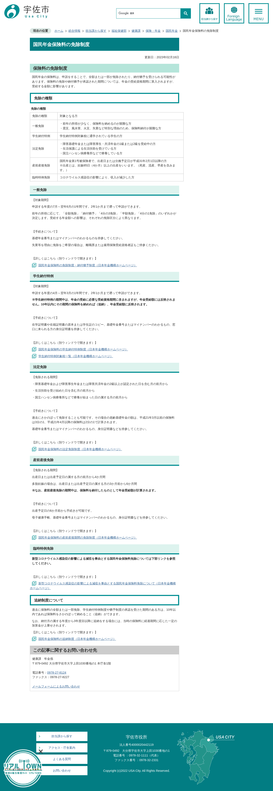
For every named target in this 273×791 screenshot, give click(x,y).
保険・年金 (153, 30)
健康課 (136, 30)
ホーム (58, 30)
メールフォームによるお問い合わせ (56, 686)
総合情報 (74, 30)
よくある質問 (62, 759)
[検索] (149, 13)
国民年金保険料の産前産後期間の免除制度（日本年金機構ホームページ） (87, 537)
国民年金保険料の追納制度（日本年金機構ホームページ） (77, 639)
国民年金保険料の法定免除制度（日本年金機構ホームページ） (80, 449)
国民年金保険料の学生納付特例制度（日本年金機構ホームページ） (83, 349)
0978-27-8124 (56, 672)
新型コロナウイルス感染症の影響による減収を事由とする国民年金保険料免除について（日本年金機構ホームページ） (103, 586)
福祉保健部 (119, 30)
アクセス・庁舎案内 (61, 747)
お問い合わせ (62, 770)
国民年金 (172, 30)
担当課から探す (96, 30)
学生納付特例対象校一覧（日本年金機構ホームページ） (75, 356)
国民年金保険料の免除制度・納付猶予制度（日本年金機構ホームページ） (87, 265)
